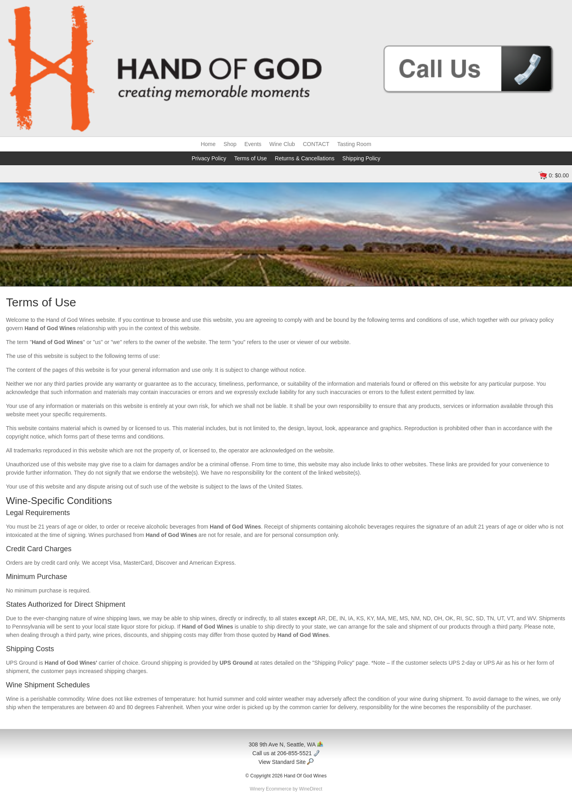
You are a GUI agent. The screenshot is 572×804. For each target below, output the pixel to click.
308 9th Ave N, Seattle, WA (286, 744)
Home (208, 144)
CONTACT (316, 144)
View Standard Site (286, 762)
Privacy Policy (208, 158)
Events (252, 144)
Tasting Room (354, 144)
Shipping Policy (361, 158)
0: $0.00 (559, 175)
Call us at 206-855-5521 (285, 753)
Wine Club (282, 144)
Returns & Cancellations (304, 158)
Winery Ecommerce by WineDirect (286, 789)
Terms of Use (250, 158)
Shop (230, 144)
